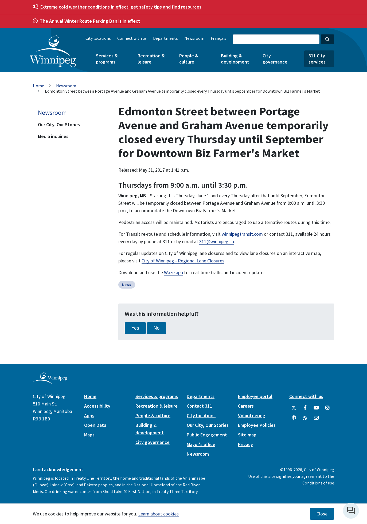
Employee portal (255, 396)
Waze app (173, 272)
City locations (98, 38)
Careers (246, 406)
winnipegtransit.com (242, 234)
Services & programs (107, 59)
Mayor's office (201, 444)
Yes (135, 328)
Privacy (245, 444)
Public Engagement (207, 435)
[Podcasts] (293, 418)
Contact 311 (199, 406)
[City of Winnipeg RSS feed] (305, 418)
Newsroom (194, 38)
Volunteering (251, 415)
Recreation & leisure (151, 59)
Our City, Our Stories (59, 124)
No (157, 328)
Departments (165, 38)
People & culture (188, 59)
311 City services (317, 59)
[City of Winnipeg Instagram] (327, 407)
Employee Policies (257, 425)
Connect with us (132, 38)
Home (38, 85)
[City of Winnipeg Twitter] (293, 407)
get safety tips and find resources (120, 7)
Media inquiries (53, 136)
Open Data (95, 425)
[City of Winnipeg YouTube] (316, 407)
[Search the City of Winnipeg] (276, 39)
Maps (89, 435)
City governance (275, 59)
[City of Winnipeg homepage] (50, 382)
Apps (89, 415)
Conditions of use (318, 483)
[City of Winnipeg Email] (316, 418)
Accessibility (97, 406)
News (126, 284)
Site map (247, 435)
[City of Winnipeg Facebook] (305, 407)
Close (322, 514)
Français (218, 38)
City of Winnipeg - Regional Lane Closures (183, 261)
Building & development (235, 59)
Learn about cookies (158, 514)
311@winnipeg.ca (216, 241)
